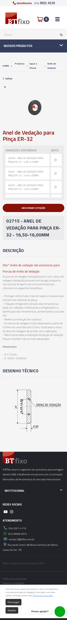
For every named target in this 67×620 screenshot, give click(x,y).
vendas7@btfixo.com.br (18, 539)
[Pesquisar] (60, 34)
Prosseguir (13, 602)
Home (6, 65)
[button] (33, 208)
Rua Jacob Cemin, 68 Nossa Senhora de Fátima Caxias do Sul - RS (30, 547)
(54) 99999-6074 (15, 533)
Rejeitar (12, 610)
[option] (5, 87)
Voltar (8, 78)
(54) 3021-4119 (14, 528)
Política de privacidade (15, 579)
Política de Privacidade (43, 595)
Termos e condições (13, 583)
